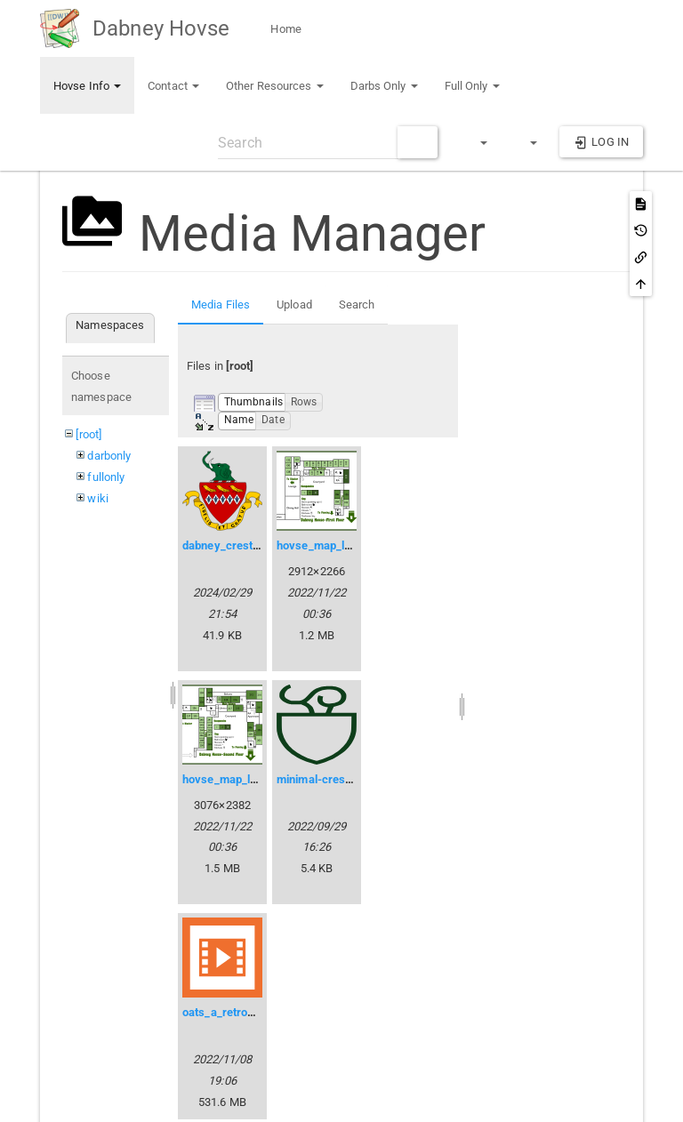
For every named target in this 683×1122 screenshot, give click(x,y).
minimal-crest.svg (324, 779)
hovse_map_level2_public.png (259, 779)
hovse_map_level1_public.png (354, 545)
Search (357, 304)
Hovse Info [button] (87, 85)
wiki (97, 498)
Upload (294, 304)
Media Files (220, 304)
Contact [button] (173, 85)
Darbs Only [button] (384, 85)
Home (284, 29)
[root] (88, 434)
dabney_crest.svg (229, 545)
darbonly (109, 455)
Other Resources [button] (275, 85)
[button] (476, 142)
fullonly (106, 477)
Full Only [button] (472, 85)
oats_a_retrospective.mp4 (249, 1012)
